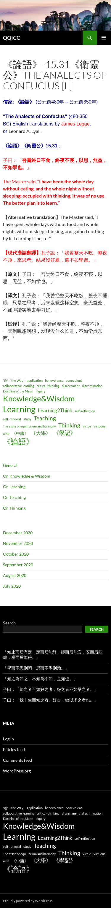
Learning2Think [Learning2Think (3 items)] (55, 410)
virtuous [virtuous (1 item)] (99, 426)
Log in (8, 738)
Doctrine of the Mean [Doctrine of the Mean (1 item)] (18, 391)
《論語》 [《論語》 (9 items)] (18, 441)
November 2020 (18, 543)
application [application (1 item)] (35, 380)
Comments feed (17, 760)
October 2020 (16, 553)
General (10, 465)
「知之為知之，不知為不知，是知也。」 (40, 678)
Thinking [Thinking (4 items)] (69, 425)
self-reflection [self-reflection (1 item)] (85, 411)
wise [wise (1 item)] (6, 433)
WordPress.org (17, 770)
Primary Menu (104, 38)
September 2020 (18, 564)
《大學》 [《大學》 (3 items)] (41, 433)
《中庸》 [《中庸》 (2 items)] (20, 433)
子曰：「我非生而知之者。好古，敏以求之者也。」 (50, 699)
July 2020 (12, 586)
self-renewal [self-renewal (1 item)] (12, 419)
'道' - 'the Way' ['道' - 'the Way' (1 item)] (13, 380)
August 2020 (14, 575)
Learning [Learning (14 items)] (19, 409)
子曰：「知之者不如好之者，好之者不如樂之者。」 (50, 689)
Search (9, 622)
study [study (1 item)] (27, 419)
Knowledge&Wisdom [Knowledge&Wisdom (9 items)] (39, 398)
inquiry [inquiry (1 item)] (41, 391)
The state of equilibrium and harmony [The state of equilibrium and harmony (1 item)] (29, 426)
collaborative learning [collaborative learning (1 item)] (18, 386)
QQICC (11, 37)
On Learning (14, 486)
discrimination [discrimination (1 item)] (92, 386)
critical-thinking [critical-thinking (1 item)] (48, 386)
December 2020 (18, 532)
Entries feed (14, 749)
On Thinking (14, 508)
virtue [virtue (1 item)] (87, 426)
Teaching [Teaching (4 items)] (45, 418)
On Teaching (14, 497)
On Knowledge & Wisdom (26, 475)
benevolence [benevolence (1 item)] (54, 380)
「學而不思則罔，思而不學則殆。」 (36, 667)
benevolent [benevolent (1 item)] (74, 380)
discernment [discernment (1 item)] (71, 386)
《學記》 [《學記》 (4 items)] (64, 432)
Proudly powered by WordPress (27, 901)
